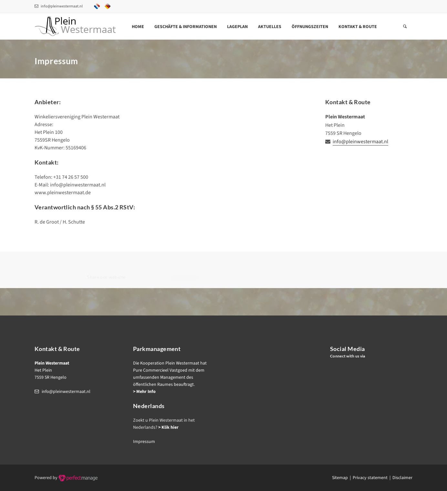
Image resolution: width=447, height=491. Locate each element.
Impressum (144, 441)
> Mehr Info (144, 391)
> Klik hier (168, 427)
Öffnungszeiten (310, 27)
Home (138, 27)
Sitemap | (342, 478)
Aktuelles (269, 27)
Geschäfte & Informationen (185, 27)
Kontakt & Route (357, 27)
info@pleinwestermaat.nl (59, 6)
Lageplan (237, 27)
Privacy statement (370, 478)
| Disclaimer (400, 478)
